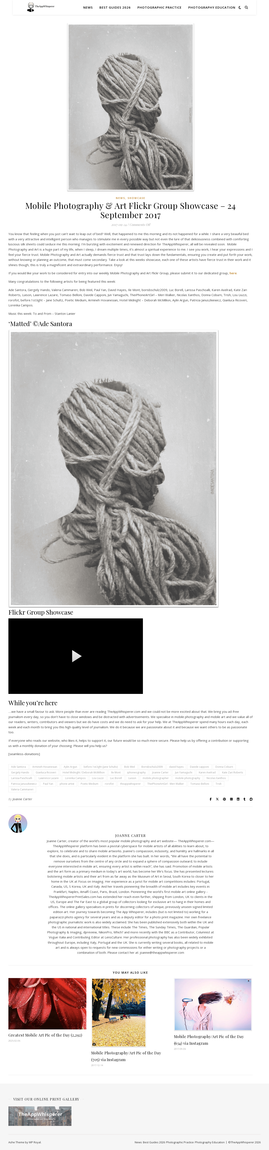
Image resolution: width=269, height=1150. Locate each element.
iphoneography (136, 772)
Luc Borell (116, 778)
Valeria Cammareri (22, 789)
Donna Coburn (224, 767)
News (88, 7)
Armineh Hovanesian (44, 767)
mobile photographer (156, 778)
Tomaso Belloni (199, 784)
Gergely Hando (20, 772)
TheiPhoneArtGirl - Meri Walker (165, 784)
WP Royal (35, 1142)
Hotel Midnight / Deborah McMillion (84, 772)
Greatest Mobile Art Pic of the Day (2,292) (45, 1035)
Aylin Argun (70, 767)
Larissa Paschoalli (21, 778)
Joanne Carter (160, 772)
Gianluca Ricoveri (46, 772)
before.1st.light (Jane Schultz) (101, 767)
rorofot (109, 784)
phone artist (67, 784)
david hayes (176, 767)
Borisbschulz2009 (152, 767)
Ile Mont (116, 772)
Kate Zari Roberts (232, 772)
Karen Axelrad (207, 772)
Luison (132, 778)
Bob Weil (129, 767)
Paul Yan (48, 784)
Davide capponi (199, 767)
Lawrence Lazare (49, 778)
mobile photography (187, 778)
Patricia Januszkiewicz (24, 784)
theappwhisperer (130, 784)
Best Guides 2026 (115, 7)
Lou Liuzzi (98, 778)
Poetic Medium (89, 784)
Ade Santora (18, 767)
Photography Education (211, 7)
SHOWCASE (136, 198)
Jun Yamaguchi (183, 772)
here (233, 273)
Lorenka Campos (75, 778)
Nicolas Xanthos (216, 778)
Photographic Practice (159, 7)
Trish (219, 784)
